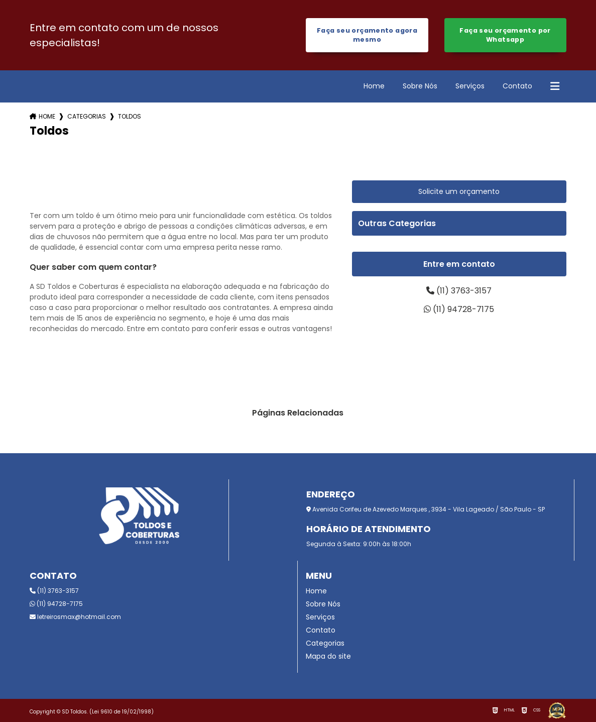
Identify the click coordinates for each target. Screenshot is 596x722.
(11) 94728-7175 (459, 309)
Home (374, 86)
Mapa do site (328, 656)
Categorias (86, 116)
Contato (517, 86)
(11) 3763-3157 (459, 290)
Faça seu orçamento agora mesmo (367, 35)
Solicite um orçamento (459, 191)
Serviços (470, 86)
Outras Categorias (397, 223)
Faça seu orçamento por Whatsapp (504, 35)
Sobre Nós (420, 86)
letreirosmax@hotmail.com (75, 616)
